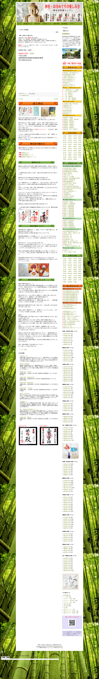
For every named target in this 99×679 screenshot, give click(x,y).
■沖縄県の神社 (67, 433)
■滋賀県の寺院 (67, 528)
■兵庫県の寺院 (67, 520)
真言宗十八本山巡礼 (24, 393)
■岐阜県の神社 (67, 370)
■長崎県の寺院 (25, 95)
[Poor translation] (7, 657)
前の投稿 (56, 99)
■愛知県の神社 (67, 372)
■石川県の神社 (67, 375)
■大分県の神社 (67, 429)
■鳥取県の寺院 (67, 541)
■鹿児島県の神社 (68, 440)
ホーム (19, 23)
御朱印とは (25, 153)
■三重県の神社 (67, 386)
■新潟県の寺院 (67, 504)
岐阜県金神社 (66, 34)
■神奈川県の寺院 (68, 487)
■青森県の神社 (67, 344)
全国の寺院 (56, 23)
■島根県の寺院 (67, 537)
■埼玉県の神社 (67, 352)
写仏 (65, 607)
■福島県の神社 (67, 340)
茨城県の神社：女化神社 (25, 371)
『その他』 (66, 597)
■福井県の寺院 (67, 507)
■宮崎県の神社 (67, 431)
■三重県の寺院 (67, 517)
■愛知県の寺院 (67, 502)
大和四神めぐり (23, 401)
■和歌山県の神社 (68, 392)
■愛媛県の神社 (67, 418)
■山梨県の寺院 (67, 499)
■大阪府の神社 (67, 394)
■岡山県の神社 (67, 405)
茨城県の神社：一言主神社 (26, 388)
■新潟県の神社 (67, 374)
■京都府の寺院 (67, 519)
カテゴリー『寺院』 (68, 598)
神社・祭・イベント (68, 609)
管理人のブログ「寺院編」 (70, 611)
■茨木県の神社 (67, 361)
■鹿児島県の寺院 (68, 570)
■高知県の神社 (67, 421)
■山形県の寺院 (67, 467)
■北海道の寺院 (67, 464)
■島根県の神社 (67, 407)
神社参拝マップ (28, 23)
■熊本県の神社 (67, 434)
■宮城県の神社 (67, 335)
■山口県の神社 (67, 403)
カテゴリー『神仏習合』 (69, 600)
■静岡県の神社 (67, 381)
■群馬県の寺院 (67, 489)
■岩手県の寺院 (67, 469)
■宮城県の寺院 (67, 465)
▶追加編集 (66, 595)
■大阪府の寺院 (67, 524)
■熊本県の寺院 (67, 565)
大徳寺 (32, 53)
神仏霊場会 (64, 23)
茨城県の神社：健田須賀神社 (26, 382)
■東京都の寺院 (67, 484)
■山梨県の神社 (67, 368)
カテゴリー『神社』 (68, 602)
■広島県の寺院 (67, 539)
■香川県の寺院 (67, 550)
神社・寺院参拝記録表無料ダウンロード (29, 409)
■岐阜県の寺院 (67, 500)
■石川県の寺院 (67, 506)
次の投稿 (21, 99)
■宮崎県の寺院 (67, 561)
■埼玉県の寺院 (67, 482)
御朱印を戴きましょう (29, 157)
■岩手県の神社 (67, 339)
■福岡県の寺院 (67, 567)
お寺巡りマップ (47, 23)
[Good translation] (3, 657)
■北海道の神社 (67, 333)
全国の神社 (37, 23)
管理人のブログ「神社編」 (70, 612)
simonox (48, 647)
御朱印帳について (27, 155)
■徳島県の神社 (67, 416)
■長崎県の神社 (67, 438)
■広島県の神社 (67, 408)
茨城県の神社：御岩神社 (25, 417)
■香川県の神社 (67, 420)
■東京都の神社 (67, 353)
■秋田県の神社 (67, 342)
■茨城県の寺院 (67, 491)
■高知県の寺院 (67, 552)
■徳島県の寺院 (67, 547)
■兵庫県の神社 (67, 390)
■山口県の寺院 (67, 533)
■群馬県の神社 (67, 359)
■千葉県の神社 (67, 350)
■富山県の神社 (67, 366)
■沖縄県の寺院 (67, 563)
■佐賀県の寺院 (67, 558)
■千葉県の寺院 (67, 480)
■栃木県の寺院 (67, 486)
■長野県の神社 (67, 379)
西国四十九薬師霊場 (24, 364)
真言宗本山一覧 (23, 356)
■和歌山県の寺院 (68, 522)
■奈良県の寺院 (67, 526)
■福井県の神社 (67, 377)
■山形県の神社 (67, 337)
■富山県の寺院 (67, 497)
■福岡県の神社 (67, 436)
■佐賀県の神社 (67, 427)
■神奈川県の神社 (68, 357)
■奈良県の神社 (67, 395)
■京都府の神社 (67, 388)
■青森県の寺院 (67, 474)
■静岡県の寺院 (67, 511)
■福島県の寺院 (67, 471)
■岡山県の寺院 (67, 535)
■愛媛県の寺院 (67, 548)
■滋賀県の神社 (67, 397)
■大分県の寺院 (67, 560)
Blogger (61, 647)
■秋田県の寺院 (67, 473)
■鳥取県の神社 (67, 410)
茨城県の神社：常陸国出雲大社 (27, 377)
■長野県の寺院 (67, 509)
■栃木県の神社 (67, 355)
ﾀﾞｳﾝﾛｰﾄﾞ (72, 23)
